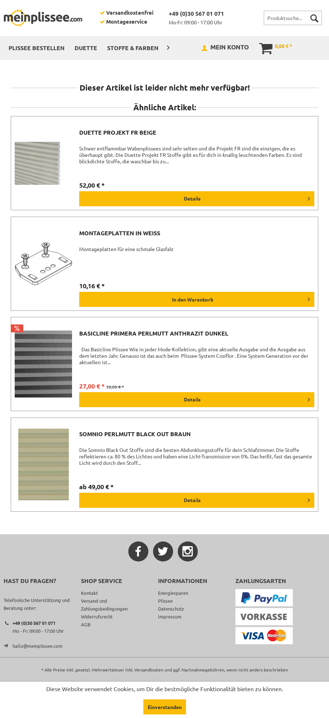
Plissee (165, 601)
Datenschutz (171, 609)
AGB (85, 624)
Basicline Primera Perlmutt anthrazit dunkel (153, 333)
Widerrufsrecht (97, 616)
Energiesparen (173, 593)
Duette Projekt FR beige (117, 132)
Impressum (169, 616)
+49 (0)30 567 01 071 (196, 13)
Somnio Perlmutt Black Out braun (135, 434)
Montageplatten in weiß (119, 233)
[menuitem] (293, 18)
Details (247, 197)
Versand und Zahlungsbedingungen (104, 605)
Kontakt (89, 593)
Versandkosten (148, 670)
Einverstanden (165, 707)
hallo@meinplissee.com (37, 646)
